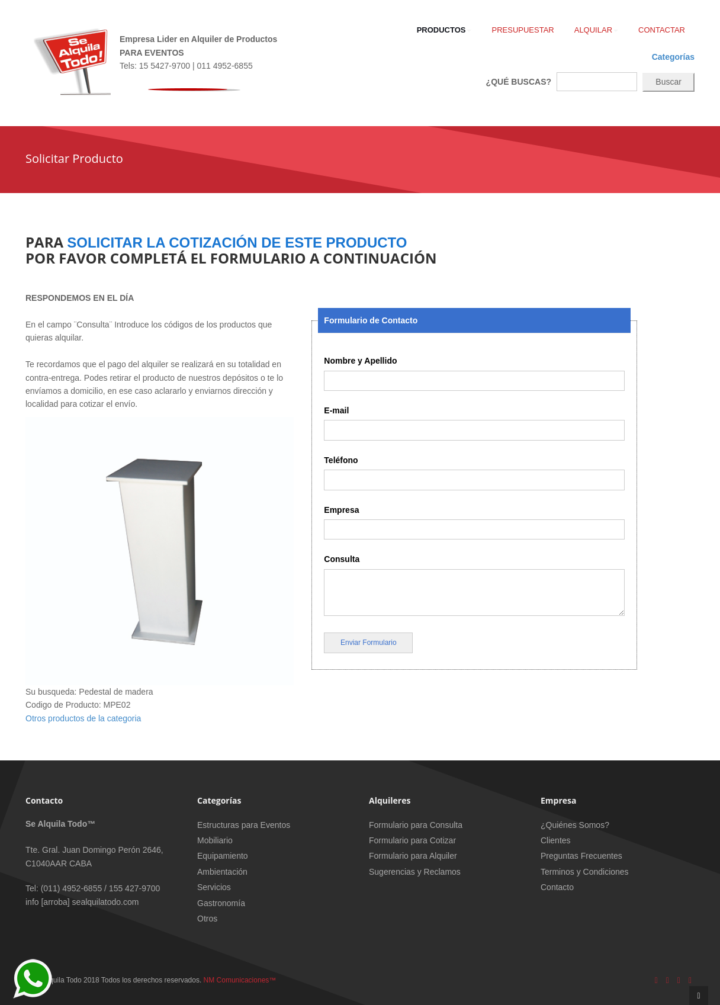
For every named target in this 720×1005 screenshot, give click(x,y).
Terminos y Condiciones (585, 871)
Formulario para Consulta (415, 825)
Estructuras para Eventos (243, 825)
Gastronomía (221, 903)
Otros (207, 918)
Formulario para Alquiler (413, 855)
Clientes (556, 840)
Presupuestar (522, 29)
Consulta (341, 559)
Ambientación (222, 871)
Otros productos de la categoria (83, 718)
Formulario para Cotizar (412, 840)
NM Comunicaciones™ (240, 980)
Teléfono (341, 460)
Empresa (341, 510)
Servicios (214, 887)
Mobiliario (215, 840)
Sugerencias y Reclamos (415, 871)
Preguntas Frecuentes (581, 855)
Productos (444, 29)
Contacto (557, 887)
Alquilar (596, 29)
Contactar (661, 29)
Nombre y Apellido (360, 360)
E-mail (336, 410)
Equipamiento (222, 855)
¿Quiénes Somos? (575, 825)
